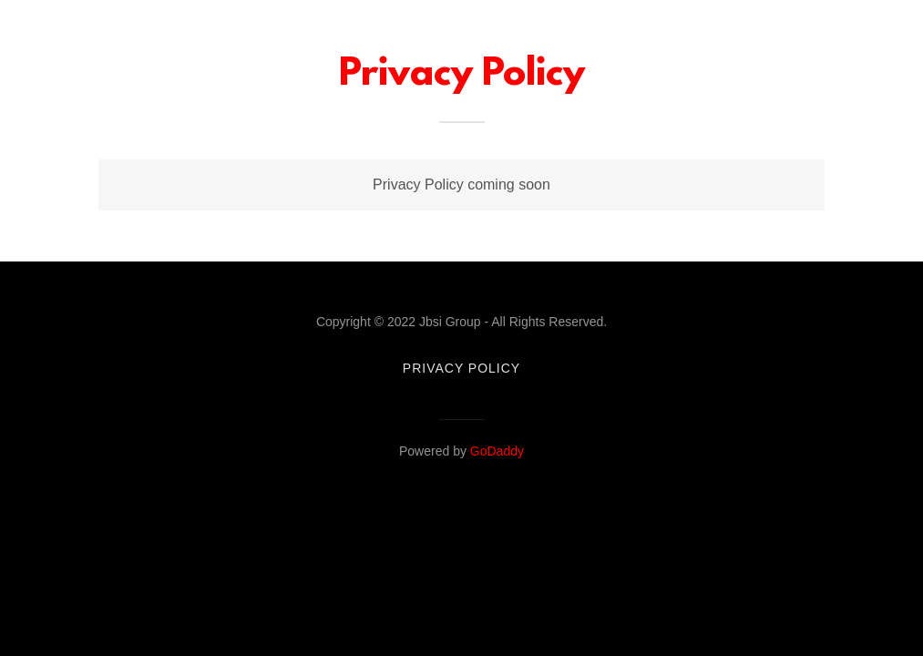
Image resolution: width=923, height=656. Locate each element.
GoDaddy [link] (497, 451)
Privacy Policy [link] (461, 368)
